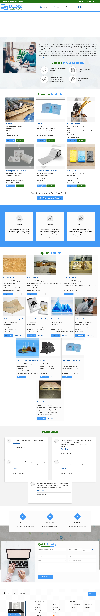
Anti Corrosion (76, 604)
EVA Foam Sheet (56, 319)
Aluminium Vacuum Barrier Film (47, 171)
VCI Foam (43, 360)
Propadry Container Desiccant (16, 171)
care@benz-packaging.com (89, 6)
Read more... (47, 58)
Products (55, 604)
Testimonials (40, 612)
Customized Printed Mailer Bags (38, 319)
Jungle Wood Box (70, 277)
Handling (74, 607)
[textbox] (86, 550)
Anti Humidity (88, 604)
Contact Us (56, 612)
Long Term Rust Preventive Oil (27, 360)
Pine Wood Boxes (33, 277)
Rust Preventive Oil (73, 123)
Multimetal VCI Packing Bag (71, 360)
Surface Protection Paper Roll (14, 319)
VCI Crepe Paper (8, 277)
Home (38, 604)
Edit (93, 550)
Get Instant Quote (50, 198)
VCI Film (39, 123)
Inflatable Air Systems (83, 319)
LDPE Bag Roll (71, 171)
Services (39, 607)
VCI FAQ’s (56, 607)
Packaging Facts (41, 610)
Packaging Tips (57, 610)
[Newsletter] (69, 594)
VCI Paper (9, 123)
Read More (16, 443)
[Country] (52, 560)
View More (20, 140)
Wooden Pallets (42, 402)
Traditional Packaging (88, 608)
